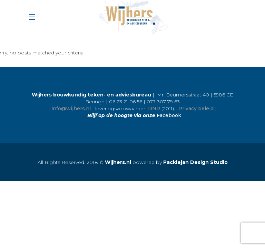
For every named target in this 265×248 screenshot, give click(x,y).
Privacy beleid (196, 108)
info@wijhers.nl (71, 108)
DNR (154, 108)
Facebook (169, 115)
